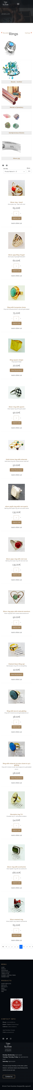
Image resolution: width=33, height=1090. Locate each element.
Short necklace (6, 983)
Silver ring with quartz (16, 407)
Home (2, 967)
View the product (16, 370)
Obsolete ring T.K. (16, 814)
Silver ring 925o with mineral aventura (16, 611)
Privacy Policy (5, 972)
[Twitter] (7, 1039)
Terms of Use (5, 973)
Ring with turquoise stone (16, 307)
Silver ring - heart (16, 202)
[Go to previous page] (6, 947)
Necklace (4, 985)
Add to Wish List (16, 223)
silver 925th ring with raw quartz (16, 506)
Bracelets (6, 33)
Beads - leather (16, 82)
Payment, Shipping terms (8, 975)
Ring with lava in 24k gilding (16, 711)
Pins (2, 991)
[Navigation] (18, 4)
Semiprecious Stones (16, 133)
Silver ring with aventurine (16, 867)
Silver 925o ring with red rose (16, 559)
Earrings (27, 33)
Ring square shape (16, 360)
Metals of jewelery (16, 107)
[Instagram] (10, 1039)
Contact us (8, 1076)
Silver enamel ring (16, 919)
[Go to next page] (29, 947)
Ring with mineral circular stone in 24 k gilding (16, 764)
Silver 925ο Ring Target (16, 255)
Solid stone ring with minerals (16, 459)
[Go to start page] (3, 947)
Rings (3, 988)
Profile (3, 969)
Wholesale (4, 970)
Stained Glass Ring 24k (16, 664)
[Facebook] (3, 1039)
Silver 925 (16, 158)
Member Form (5, 976)
